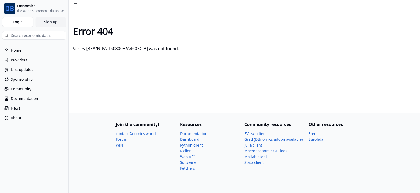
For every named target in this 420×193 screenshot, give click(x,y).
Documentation (193, 133)
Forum (121, 139)
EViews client (255, 133)
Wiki (119, 145)
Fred (312, 133)
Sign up (51, 21)
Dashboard (189, 139)
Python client (191, 145)
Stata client (254, 162)
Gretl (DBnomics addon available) (273, 139)
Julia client (253, 145)
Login (18, 21)
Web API (187, 156)
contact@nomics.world (136, 133)
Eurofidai (316, 139)
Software (188, 162)
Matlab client (255, 156)
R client (186, 150)
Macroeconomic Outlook (265, 150)
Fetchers (187, 168)
